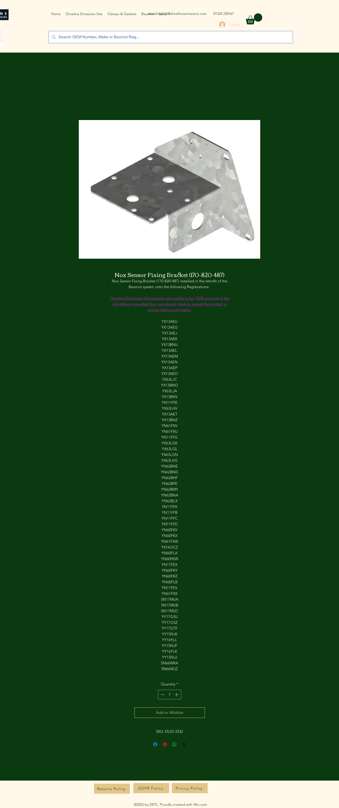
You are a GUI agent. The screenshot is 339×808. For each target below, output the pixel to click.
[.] (23, 2)
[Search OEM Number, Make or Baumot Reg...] (170, 37)
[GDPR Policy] (151, 788)
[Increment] (177, 694)
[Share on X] (184, 744)
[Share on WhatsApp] (174, 744)
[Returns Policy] (112, 789)
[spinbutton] (169, 694)
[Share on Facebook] (155, 744)
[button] (254, 18)
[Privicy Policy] (190, 788)
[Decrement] (162, 694)
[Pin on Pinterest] (165, 744)
